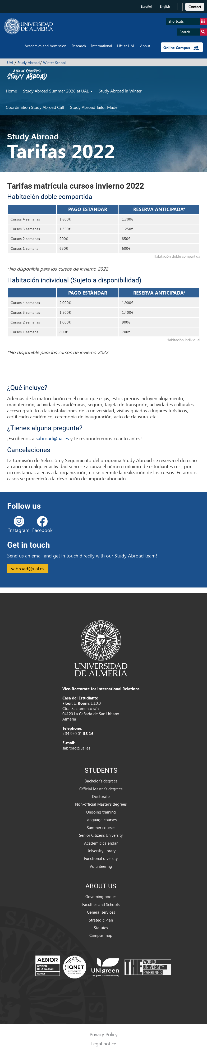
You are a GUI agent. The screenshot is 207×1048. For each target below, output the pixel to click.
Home (11, 91)
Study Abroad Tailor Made (93, 107)
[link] (194, 6)
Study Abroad (28, 62)
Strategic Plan (101, 920)
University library (101, 850)
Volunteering (101, 866)
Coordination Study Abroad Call (35, 107)
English (165, 6)
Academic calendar (101, 843)
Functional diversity (101, 858)
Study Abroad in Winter (120, 91)
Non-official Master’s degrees (101, 804)
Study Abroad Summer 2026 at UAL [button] (58, 91)
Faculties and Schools (100, 904)
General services (101, 912)
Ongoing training (101, 812)
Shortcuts (187, 21)
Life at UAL (126, 45)
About (145, 45)
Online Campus (181, 47)
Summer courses (101, 827)
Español (146, 6)
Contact (194, 6)
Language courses (101, 819)
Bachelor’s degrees (101, 780)
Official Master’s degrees (100, 788)
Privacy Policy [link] (104, 1034)
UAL (10, 62)
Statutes (101, 927)
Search (193, 32)
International (101, 45)
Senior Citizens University (101, 835)
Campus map (100, 935)
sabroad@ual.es (52, 438)
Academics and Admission (45, 45)
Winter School (54, 62)
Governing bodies (100, 896)
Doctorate (101, 796)
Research (79, 45)
